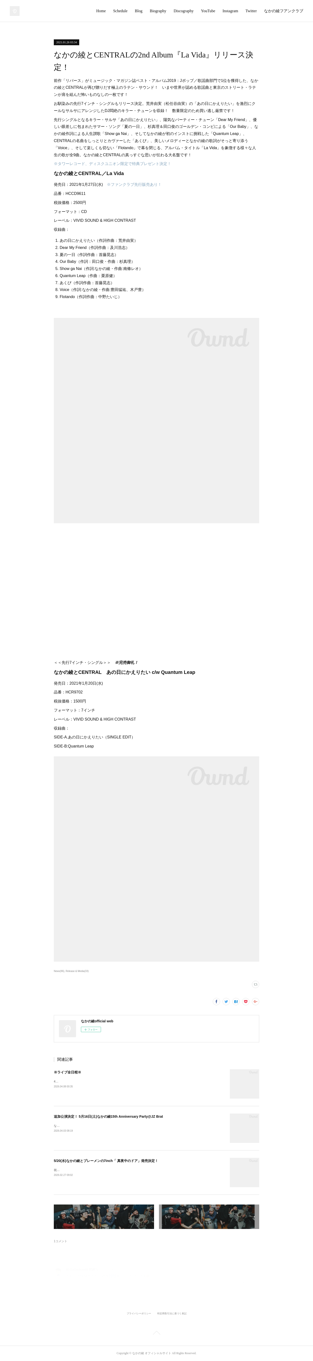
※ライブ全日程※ (67, 1072)
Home (101, 11)
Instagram (230, 11)
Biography (158, 11)
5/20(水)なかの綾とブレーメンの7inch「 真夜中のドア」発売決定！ (106, 1161)
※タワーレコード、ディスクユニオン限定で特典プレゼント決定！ (112, 164)
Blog (138, 11)
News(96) (59, 971)
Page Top (156, 1333)
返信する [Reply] (251, 1282)
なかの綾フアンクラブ (283, 11)
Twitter (251, 11)
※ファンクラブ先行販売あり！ (134, 184)
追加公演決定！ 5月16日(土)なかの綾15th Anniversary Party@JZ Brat (108, 1116)
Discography (184, 11)
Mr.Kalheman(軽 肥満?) (82, 1269)
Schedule (120, 11)
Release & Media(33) (77, 971)
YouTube (208, 11)
